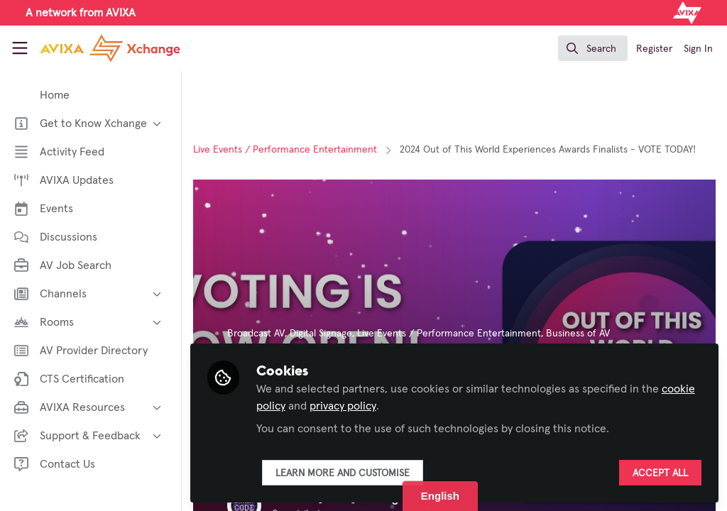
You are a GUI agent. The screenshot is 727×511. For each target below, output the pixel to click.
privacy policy (343, 406)
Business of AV (578, 334)
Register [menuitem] (654, 49)
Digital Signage (321, 334)
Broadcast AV (256, 334)
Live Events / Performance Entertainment (285, 150)
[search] (593, 48)
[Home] (94, 48)
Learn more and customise (342, 473)
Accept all (660, 473)
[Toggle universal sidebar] (20, 48)
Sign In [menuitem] (698, 49)
